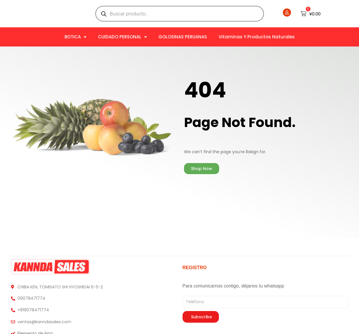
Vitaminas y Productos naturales (257, 37)
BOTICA (75, 37)
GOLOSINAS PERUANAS (182, 37)
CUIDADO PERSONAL (122, 37)
